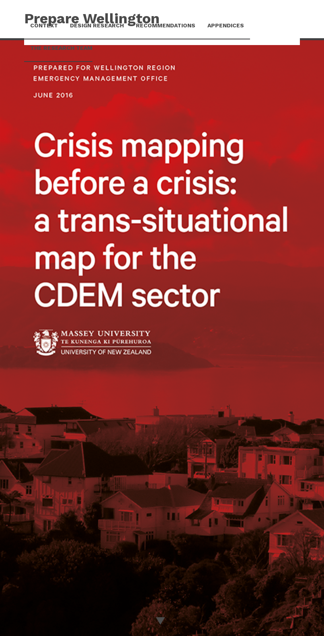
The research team (61, 48)
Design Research (97, 25)
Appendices (225, 25)
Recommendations (165, 25)
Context (44, 25)
